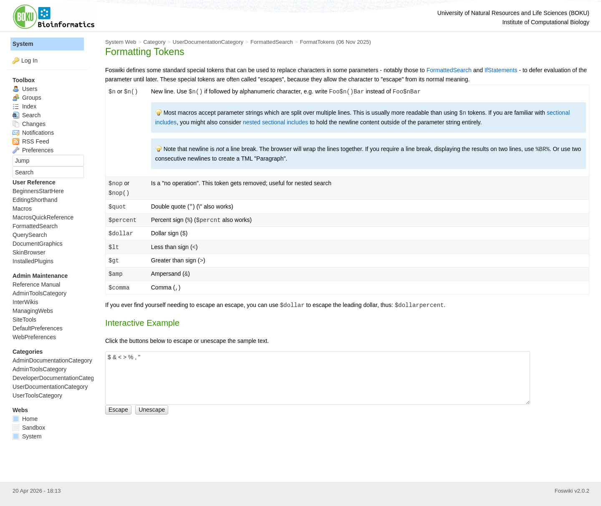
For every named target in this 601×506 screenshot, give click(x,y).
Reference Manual (36, 284)
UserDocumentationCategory (207, 42)
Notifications (33, 132)
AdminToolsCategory (39, 293)
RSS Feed (31, 141)
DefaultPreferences (38, 328)
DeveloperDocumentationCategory (57, 378)
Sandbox (29, 427)
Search (26, 115)
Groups (27, 97)
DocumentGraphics (38, 243)
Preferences (33, 150)
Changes (29, 124)
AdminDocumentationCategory (52, 360)
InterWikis (25, 302)
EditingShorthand (35, 199)
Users (25, 89)
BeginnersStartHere (38, 191)
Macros (22, 208)
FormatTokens (317, 42)
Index (24, 106)
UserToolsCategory (37, 395)
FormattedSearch (271, 42)
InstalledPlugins (33, 261)
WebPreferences (34, 337)
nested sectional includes (275, 122)
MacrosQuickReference (43, 217)
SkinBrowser (29, 252)
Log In (29, 60)
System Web (120, 42)
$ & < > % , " (317, 378)
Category (154, 42)
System (23, 43)
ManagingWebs (33, 310)
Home (25, 418)
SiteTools (24, 319)
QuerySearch (30, 235)
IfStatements (501, 70)
